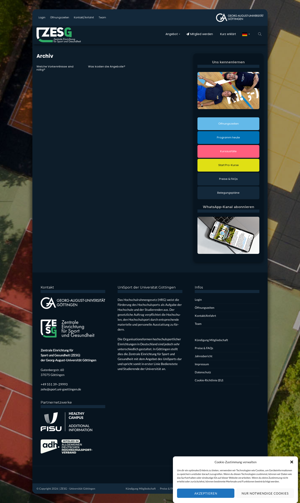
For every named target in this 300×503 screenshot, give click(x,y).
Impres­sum (202, 364)
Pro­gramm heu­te (228, 137)
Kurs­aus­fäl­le (228, 151)
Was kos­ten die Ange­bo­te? (106, 66)
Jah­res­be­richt (203, 356)
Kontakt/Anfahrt (84, 17)
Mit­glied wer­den (199, 34)
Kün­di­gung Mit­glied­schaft (211, 340)
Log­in (42, 17)
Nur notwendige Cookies (265, 496)
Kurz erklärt (228, 34)
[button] (292, 465)
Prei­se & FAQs (228, 179)
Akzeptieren (205, 496)
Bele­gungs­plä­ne (228, 193)
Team (102, 17)
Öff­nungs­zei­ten (59, 17)
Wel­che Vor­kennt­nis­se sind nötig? (55, 68)
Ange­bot (171, 34)
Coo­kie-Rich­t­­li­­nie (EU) (209, 380)
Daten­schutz (203, 372)
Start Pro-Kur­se (228, 165)
